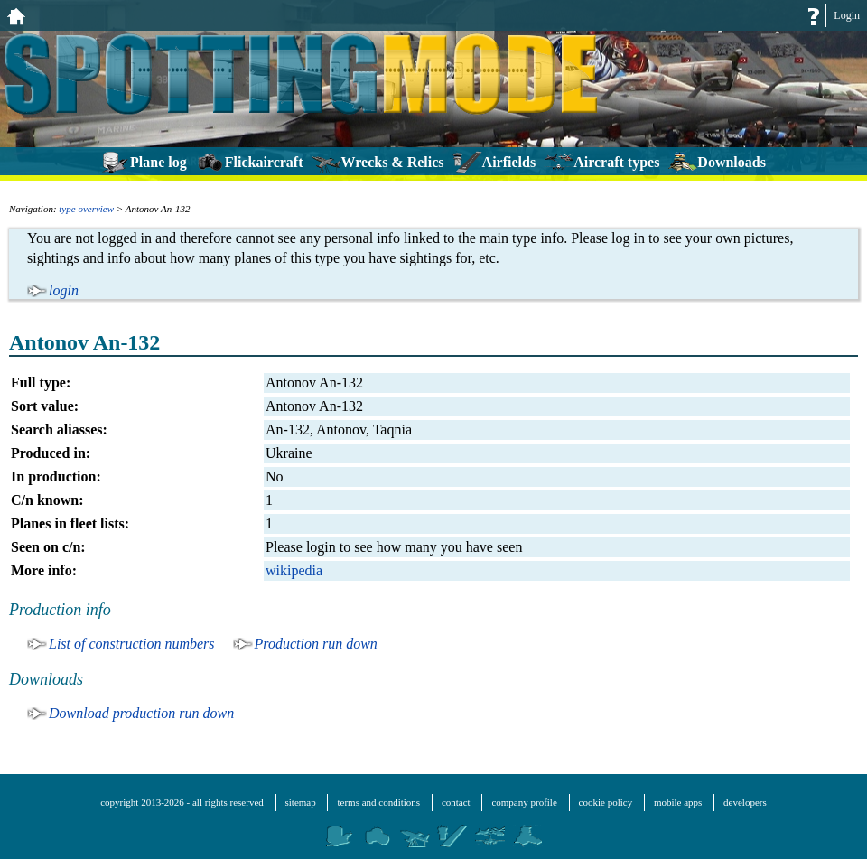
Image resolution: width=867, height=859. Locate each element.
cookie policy (606, 802)
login (64, 290)
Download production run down (141, 713)
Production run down (316, 643)
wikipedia (294, 570)
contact (456, 802)
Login (847, 15)
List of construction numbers (132, 643)
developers (745, 802)
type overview (86, 208)
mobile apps (678, 802)
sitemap (300, 802)
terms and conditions (378, 802)
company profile (523, 802)
